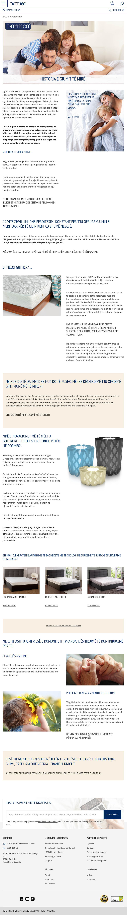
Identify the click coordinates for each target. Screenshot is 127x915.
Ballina (6, 17)
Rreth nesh (49, 879)
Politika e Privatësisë (54, 843)
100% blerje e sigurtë (54, 852)
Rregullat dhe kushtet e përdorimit (60, 848)
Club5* (48, 875)
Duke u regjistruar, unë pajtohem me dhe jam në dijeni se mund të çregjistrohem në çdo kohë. (54, 823)
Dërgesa (48, 860)
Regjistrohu (112, 814)
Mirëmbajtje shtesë (53, 856)
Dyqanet (90, 843)
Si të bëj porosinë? (95, 856)
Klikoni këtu (9, 605)
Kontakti (90, 848)
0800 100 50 (118, 10)
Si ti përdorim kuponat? (97, 860)
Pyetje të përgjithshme (96, 852)
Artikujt (90, 875)
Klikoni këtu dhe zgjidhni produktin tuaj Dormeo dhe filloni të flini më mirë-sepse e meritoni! (53, 773)
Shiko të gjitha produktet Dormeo (63, 625)
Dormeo (7, 837)
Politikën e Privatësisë (48, 821)
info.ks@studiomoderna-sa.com (21, 843)
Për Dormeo (50, 883)
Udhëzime (91, 879)
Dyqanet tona (13, 10)
